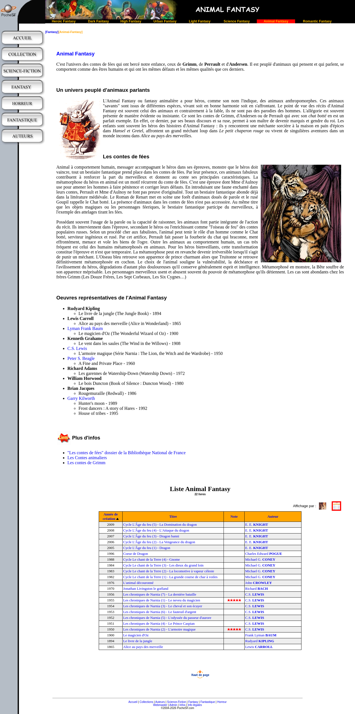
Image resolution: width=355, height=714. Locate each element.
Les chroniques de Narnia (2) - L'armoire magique (159, 629)
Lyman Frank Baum (85, 328)
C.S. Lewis (77, 348)
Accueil (132, 701)
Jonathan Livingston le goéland (145, 588)
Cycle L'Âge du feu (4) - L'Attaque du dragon (156, 530)
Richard (256, 588)
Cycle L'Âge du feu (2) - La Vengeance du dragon (159, 542)
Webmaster (160, 705)
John (258, 583)
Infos (182, 705)
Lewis (259, 647)
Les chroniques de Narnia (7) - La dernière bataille (159, 594)
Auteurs (160, 701)
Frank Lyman (261, 635)
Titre (173, 516)
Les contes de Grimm (86, 462)
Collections (146, 701)
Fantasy (193, 701)
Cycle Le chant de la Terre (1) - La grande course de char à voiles (170, 577)
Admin (173, 705)
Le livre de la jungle (137, 641)
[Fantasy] (52, 32)
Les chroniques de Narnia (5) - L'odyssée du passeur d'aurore (167, 618)
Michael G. (260, 559)
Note (234, 516)
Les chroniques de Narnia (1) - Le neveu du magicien (161, 600)
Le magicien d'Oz (136, 635)
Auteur (272, 516)
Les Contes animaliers (87, 457)
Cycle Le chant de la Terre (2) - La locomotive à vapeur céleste (168, 571)
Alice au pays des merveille (143, 647)
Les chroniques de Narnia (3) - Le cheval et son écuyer (162, 606)
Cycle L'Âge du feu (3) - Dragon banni (151, 536)
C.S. (254, 594)
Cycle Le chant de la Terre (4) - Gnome (151, 559)
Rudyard (259, 641)
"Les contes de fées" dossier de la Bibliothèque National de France (126, 452)
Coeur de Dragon (135, 554)
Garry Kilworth (81, 398)
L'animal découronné (138, 583)
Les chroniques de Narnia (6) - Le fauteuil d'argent (159, 612)
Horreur (222, 701)
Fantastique (208, 701)
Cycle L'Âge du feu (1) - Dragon (146, 548)
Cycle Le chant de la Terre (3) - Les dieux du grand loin (163, 565)
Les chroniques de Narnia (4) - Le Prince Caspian (159, 623)
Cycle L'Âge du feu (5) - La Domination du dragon (160, 524)
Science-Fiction (176, 701)
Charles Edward (263, 554)
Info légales (195, 705)
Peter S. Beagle (81, 358)
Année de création (110, 516)
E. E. (256, 524)
